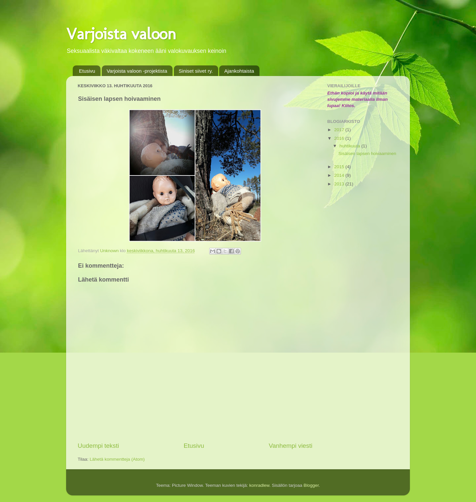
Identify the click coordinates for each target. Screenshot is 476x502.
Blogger (311, 485)
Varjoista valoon (121, 34)
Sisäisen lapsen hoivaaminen (367, 153)
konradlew (259, 485)
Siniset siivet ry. (196, 71)
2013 (339, 183)
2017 (339, 129)
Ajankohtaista (239, 71)
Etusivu (87, 71)
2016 (339, 138)
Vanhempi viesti (290, 445)
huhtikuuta (350, 145)
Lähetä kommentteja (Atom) (117, 459)
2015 (339, 166)
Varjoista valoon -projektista (137, 71)
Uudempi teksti (98, 445)
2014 (339, 175)
